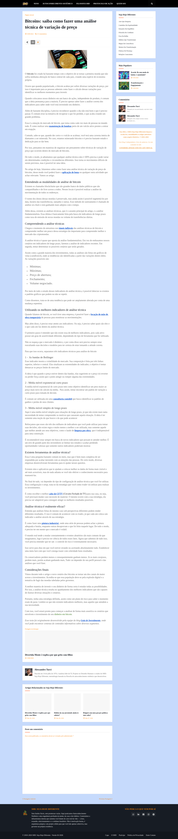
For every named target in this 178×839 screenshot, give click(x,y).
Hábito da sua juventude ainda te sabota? (66, 714)
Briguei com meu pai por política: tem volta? (95, 714)
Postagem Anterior (30, 799)
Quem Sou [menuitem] (121, 4)
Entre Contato (151, 835)
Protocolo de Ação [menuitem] (103, 4)
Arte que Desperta (125, 21)
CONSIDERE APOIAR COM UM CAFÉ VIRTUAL (136, 148)
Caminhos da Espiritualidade (128, 25)
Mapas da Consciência (126, 43)
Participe (122, 835)
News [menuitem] (36, 4)
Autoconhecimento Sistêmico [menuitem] (58, 4)
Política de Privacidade (136, 835)
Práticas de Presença (125, 51)
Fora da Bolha (123, 36)
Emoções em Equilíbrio (126, 29)
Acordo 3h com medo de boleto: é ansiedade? (140, 73)
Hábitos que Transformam (127, 40)
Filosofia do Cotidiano (126, 32)
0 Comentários (42, 34)
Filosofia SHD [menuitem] (83, 4)
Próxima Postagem (105, 799)
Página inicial (29, 15)
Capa (107, 835)
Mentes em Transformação (127, 47)
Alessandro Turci (43, 669)
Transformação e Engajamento (137, 84)
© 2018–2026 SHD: (29, 835)
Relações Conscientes (126, 54)
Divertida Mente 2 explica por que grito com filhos (49, 655)
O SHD (113, 835)
